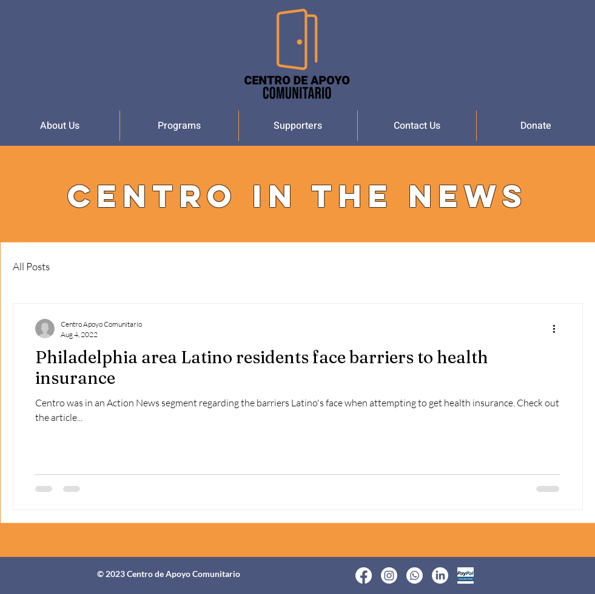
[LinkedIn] (440, 575)
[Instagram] (389, 575)
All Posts (31, 266)
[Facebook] (363, 575)
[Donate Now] (465, 575)
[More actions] (558, 328)
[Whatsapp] (414, 575)
